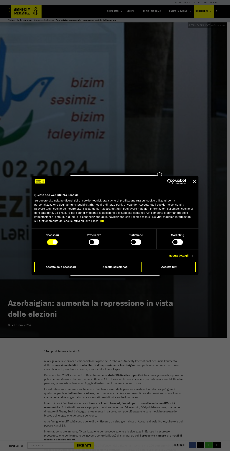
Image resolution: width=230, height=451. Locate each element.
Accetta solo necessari (61, 266)
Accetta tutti (169, 266)
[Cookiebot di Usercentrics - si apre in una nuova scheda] (170, 181)
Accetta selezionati (114, 266)
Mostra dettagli (178, 255)
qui (101, 220)
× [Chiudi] (159, 174)
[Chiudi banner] (194, 181)
